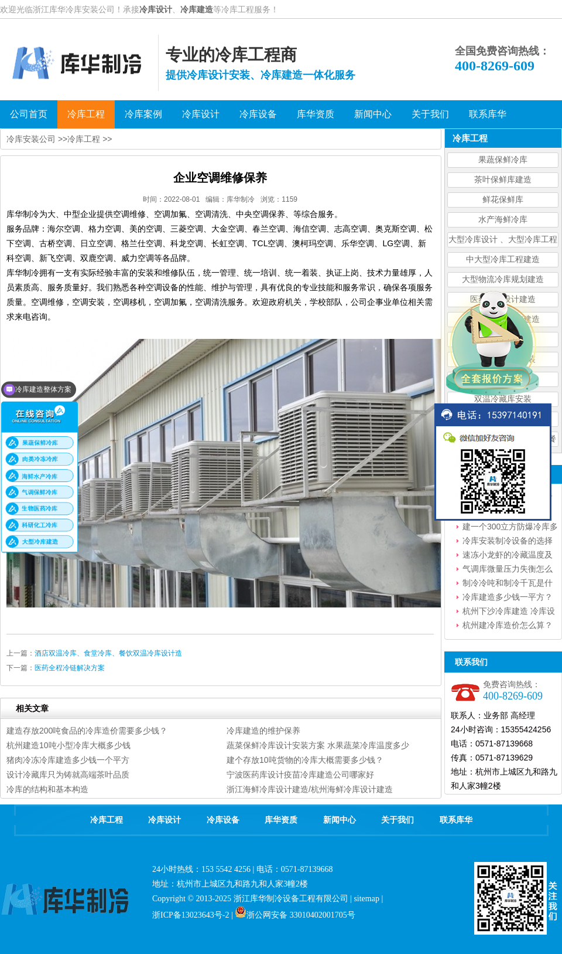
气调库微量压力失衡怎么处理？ (507, 570)
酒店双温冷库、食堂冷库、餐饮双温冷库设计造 (108, 653)
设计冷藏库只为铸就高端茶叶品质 (67, 774)
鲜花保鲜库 (502, 199)
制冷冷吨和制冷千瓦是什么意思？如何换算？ (507, 584)
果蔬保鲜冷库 (502, 159)
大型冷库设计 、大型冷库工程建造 (502, 241)
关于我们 (397, 820)
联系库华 (456, 820)
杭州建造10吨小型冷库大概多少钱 (68, 745)
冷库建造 (196, 9)
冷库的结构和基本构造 (47, 789)
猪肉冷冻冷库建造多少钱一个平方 (67, 760)
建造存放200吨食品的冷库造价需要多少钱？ (86, 730)
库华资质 (281, 820)
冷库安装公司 (31, 139)
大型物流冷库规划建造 (503, 279)
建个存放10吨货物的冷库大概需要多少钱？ (305, 760)
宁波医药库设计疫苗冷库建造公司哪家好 (300, 774)
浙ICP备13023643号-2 (190, 915)
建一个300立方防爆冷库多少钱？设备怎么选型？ (510, 528)
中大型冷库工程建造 (503, 259)
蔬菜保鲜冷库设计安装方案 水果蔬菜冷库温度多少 (318, 745)
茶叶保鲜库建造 (503, 179)
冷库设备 (223, 820)
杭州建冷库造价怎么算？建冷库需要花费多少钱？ (507, 626)
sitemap (366, 898)
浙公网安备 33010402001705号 (295, 915)
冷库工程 (83, 139)
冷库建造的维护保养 (263, 730)
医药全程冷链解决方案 (70, 668)
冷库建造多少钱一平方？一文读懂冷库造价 (507, 598)
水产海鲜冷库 (502, 219)
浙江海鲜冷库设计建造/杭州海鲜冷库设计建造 (310, 789)
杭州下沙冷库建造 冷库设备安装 (508, 612)
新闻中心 (339, 820)
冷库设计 (155, 9)
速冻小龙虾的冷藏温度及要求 (507, 556)
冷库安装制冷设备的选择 (507, 540)
